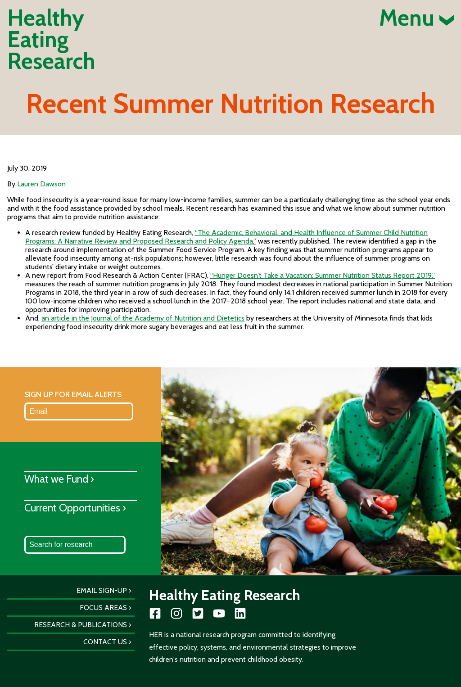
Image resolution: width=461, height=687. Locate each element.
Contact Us (105, 641)
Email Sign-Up (102, 590)
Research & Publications (80, 624)
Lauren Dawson (41, 184)
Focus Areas (103, 607)
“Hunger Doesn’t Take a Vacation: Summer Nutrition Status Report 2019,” (322, 275)
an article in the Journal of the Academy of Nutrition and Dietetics (142, 318)
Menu (416, 18)
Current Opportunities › (75, 507)
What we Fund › (59, 478)
